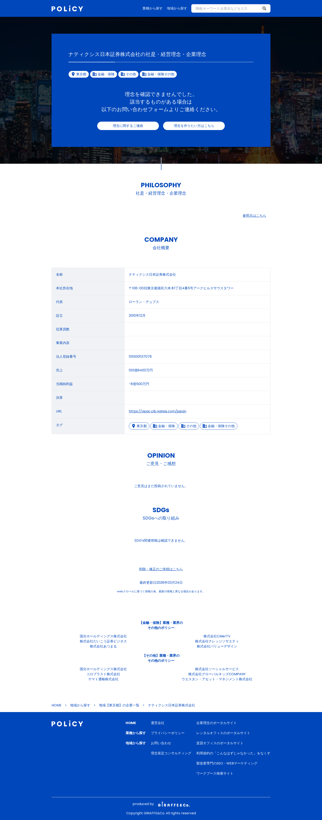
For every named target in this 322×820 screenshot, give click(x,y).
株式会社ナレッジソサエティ (217, 641)
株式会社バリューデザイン (217, 646)
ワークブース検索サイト (214, 773)
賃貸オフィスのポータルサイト (219, 743)
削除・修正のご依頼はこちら (161, 569)
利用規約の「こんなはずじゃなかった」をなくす (233, 753)
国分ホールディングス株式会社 (103, 636)
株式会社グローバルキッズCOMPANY (217, 674)
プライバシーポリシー (168, 733)
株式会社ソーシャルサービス (217, 669)
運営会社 (157, 722)
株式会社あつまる (103, 646)
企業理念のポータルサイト (216, 722)
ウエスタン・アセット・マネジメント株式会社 (217, 679)
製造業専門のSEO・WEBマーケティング (226, 763)
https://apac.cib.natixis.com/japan (157, 411)
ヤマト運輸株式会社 (103, 679)
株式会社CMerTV (217, 636)
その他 (188, 426)
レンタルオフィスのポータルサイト (223, 733)
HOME (56, 705)
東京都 (139, 426)
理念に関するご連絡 (128, 125)
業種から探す (152, 8)
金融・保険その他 (219, 426)
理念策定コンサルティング (171, 753)
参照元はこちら (254, 215)
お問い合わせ (161, 743)
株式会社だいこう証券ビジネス (103, 641)
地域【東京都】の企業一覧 (119, 705)
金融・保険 (164, 426)
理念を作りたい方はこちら (194, 125)
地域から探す (177, 8)
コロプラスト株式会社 (103, 674)
